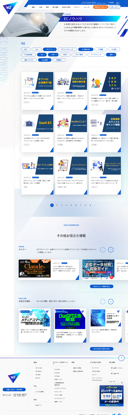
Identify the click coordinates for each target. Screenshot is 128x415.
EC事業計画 (86, 49)
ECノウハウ (95, 368)
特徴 (47, 7)
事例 (111, 55)
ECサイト (50, 49)
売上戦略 (45, 60)
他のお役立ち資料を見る (102, 349)
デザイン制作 (58, 395)
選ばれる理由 (77, 368)
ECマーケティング (67, 49)
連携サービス (58, 401)
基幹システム (29, 60)
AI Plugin (57, 376)
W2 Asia (38, 378)
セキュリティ (58, 391)
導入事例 (55, 7)
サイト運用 (79, 55)
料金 (40, 7)
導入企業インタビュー (117, 369)
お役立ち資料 (66, 7)
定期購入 (59, 60)
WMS (65, 55)
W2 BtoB (38, 374)
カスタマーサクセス (60, 388)
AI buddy (57, 373)
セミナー (77, 7)
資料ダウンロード (101, 7)
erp (42, 55)
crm (36, 49)
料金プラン (39, 405)
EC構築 (100, 49)
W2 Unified (39, 368)
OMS (53, 55)
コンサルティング (59, 398)
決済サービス (58, 379)
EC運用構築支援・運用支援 (59, 384)
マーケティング (96, 55)
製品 (33, 7)
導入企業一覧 (115, 373)
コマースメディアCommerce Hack (97, 379)
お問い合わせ (114, 7)
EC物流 (114, 49)
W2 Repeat (38, 371)
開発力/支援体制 (78, 371)
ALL (26, 49)
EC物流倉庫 (28, 55)
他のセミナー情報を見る (102, 286)
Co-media (57, 369)
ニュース (86, 7)
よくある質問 (39, 391)
